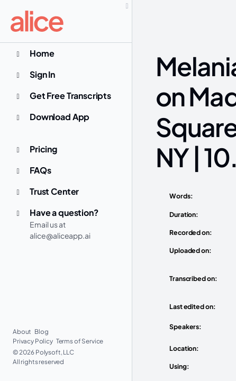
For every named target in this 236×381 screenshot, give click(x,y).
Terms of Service (80, 341)
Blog (41, 331)
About (22, 331)
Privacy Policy (33, 341)
